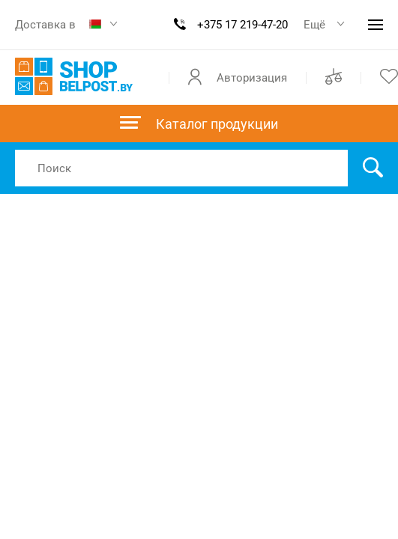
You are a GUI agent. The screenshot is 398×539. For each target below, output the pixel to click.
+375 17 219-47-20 (242, 24)
